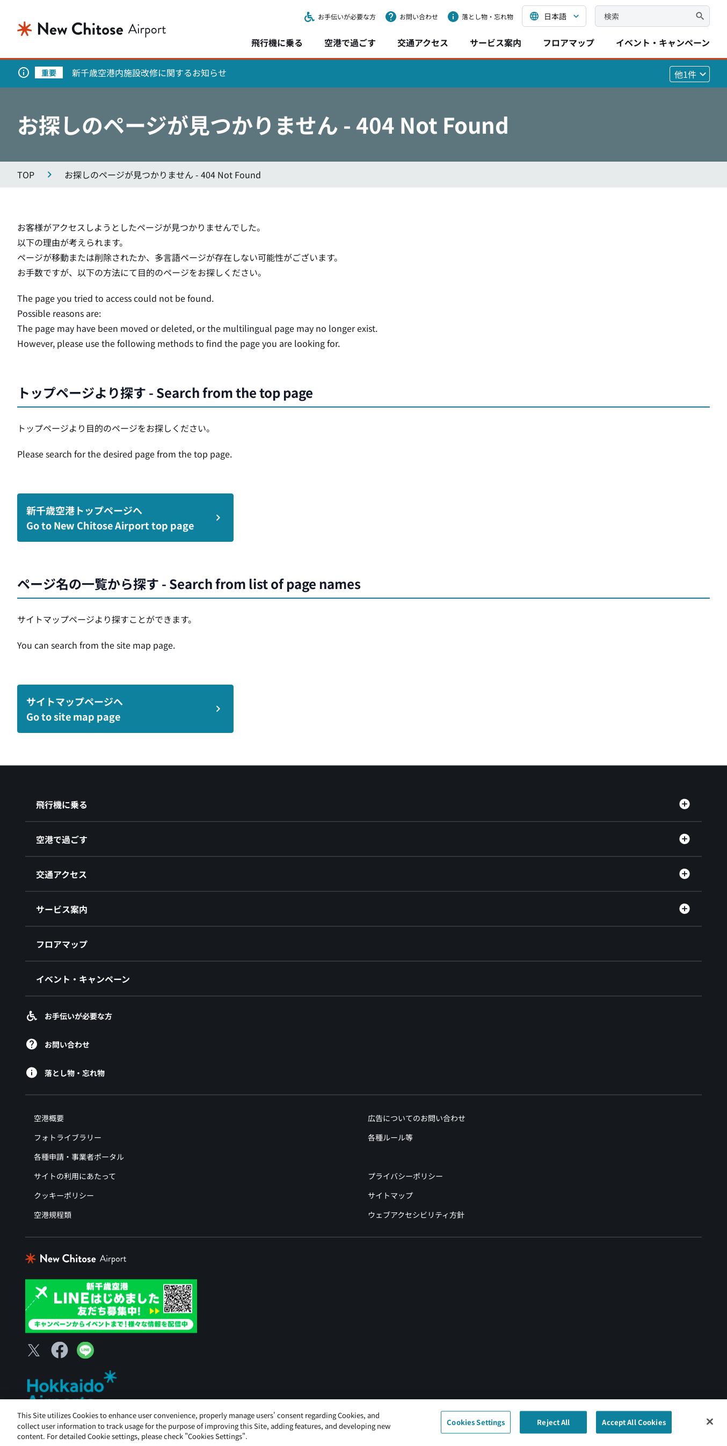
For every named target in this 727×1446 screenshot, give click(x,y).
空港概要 (49, 1118)
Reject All (553, 1426)
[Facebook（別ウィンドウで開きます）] (59, 1349)
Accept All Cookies (633, 1426)
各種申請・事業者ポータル (79, 1156)
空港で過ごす (350, 42)
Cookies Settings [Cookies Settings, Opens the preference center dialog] (476, 1426)
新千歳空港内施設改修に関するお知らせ (149, 72)
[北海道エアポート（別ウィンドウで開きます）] (80, 1389)
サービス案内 (495, 42)
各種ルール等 (390, 1137)
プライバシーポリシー (405, 1176)
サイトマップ (390, 1195)
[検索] (700, 16)
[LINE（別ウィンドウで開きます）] (85, 1354)
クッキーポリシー (64, 1195)
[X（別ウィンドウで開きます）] (33, 1349)
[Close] (710, 1425)
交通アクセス (422, 42)
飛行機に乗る (277, 42)
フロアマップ (568, 42)
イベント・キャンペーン (663, 42)
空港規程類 (52, 1214)
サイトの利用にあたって (75, 1176)
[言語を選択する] (554, 16)
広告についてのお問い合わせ (417, 1118)
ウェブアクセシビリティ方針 (416, 1214)
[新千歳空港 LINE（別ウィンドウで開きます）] (111, 1304)
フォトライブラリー (67, 1137)
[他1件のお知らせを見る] (690, 74)
